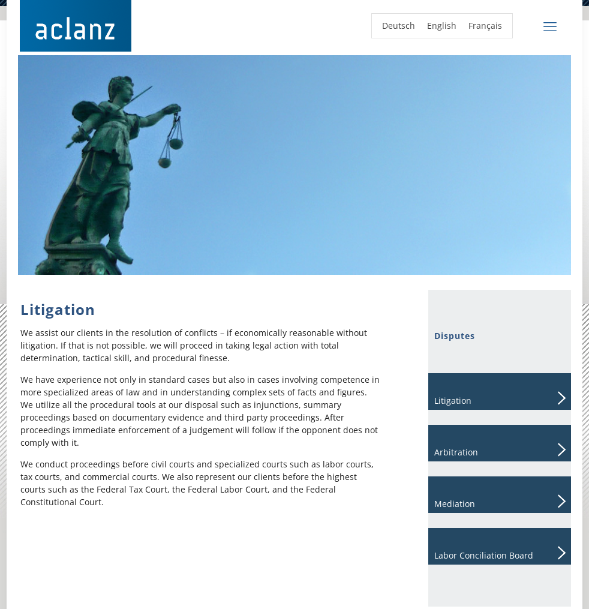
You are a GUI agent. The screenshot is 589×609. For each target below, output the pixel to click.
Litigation (452, 400)
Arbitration (456, 452)
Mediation (454, 503)
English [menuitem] (441, 25)
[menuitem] (398, 26)
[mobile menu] (550, 26)
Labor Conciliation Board (483, 555)
